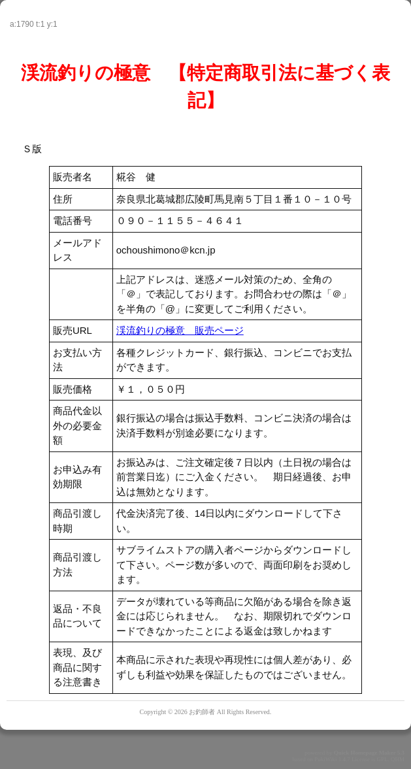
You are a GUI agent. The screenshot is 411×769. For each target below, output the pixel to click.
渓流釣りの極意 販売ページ (180, 330)
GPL (381, 759)
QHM (397, 759)
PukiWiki (325, 759)
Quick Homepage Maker (365, 752)
